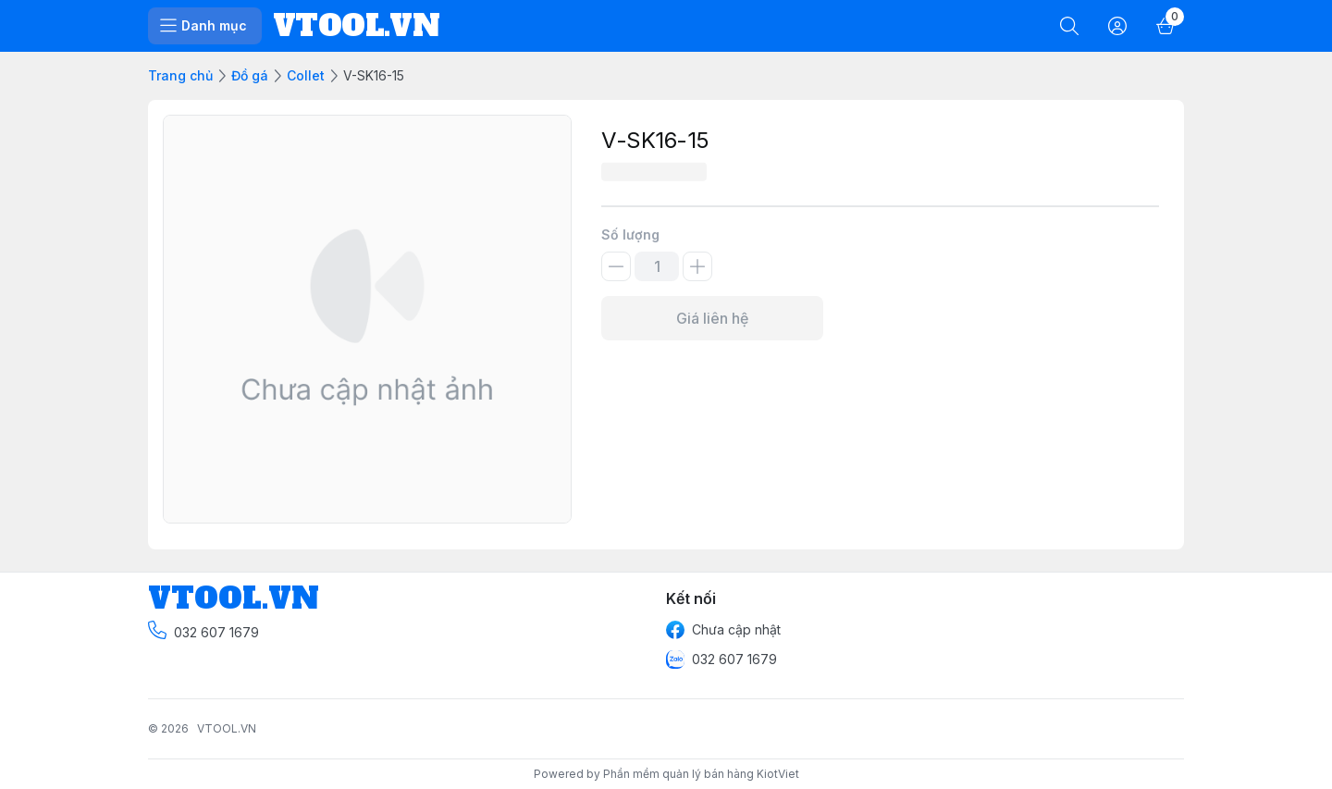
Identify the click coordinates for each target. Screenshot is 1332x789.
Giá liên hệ (712, 318)
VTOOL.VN (226, 728)
